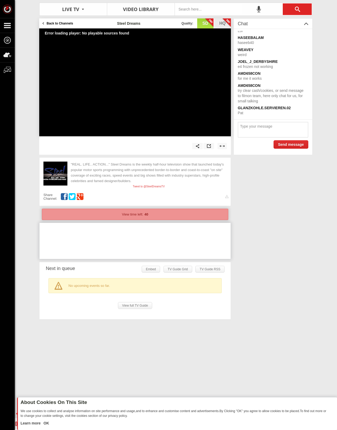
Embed (151, 269)
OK (45, 423)
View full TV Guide (135, 305)
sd (208, 22)
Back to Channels (60, 23)
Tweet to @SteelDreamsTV (149, 186)
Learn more (31, 423)
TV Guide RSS (210, 269)
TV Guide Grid (178, 269)
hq (225, 22)
